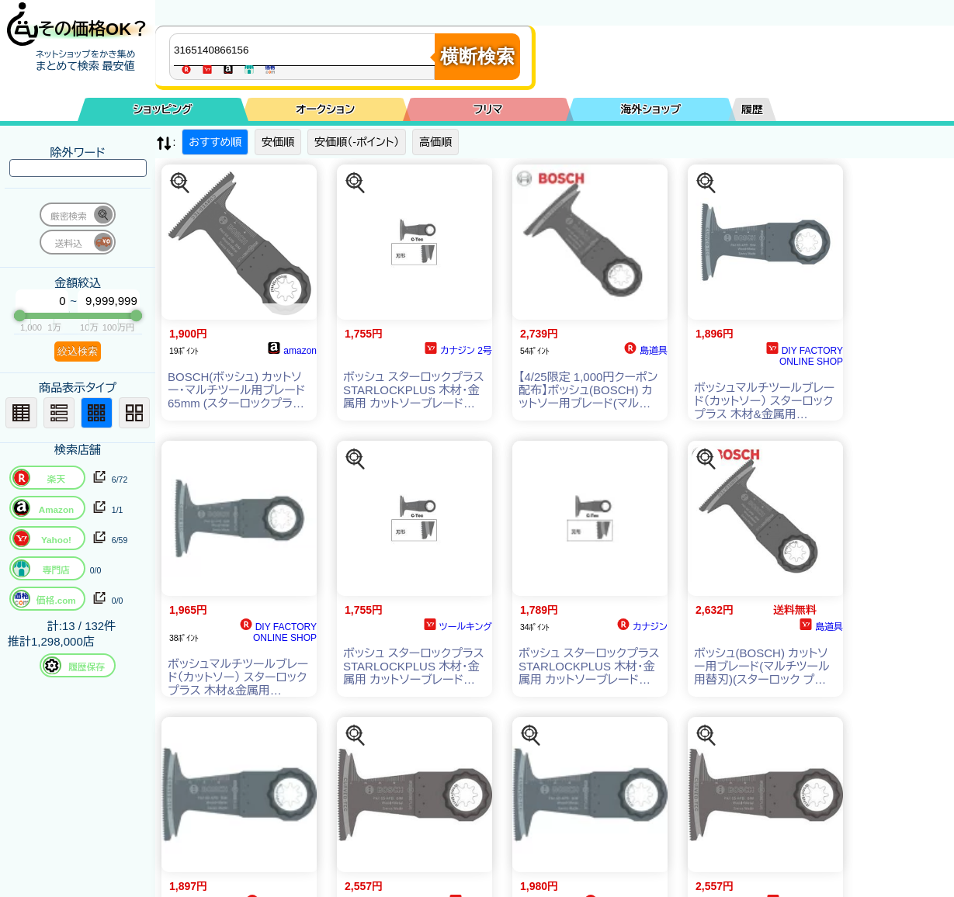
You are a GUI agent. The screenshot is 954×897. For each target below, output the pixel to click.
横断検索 (477, 56)
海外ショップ (650, 109)
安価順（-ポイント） (356, 142)
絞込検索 (77, 351)
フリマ (488, 109)
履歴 (752, 109)
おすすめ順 (215, 142)
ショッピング (163, 109)
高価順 (435, 142)
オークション (325, 109)
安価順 (278, 142)
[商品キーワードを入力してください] (306, 49)
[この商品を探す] (180, 183)
